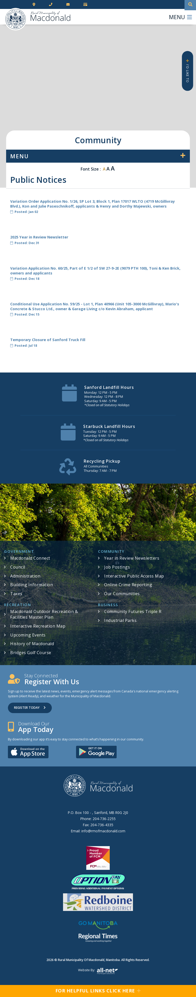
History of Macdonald (32, 643)
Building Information (31, 584)
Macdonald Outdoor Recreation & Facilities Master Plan (44, 614)
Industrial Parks (120, 620)
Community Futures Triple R (132, 611)
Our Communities (122, 593)
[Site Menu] (98, 156)
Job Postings (117, 567)
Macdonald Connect (30, 558)
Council (17, 567)
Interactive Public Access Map (134, 576)
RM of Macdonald (15, 19)
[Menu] (180, 16)
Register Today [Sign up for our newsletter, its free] (30, 707)
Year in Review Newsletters (131, 558)
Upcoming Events (28, 635)
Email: (98, 830)
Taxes (16, 593)
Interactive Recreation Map (37, 626)
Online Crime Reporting (128, 584)
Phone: (98, 818)
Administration (25, 576)
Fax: (98, 824)
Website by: (98, 971)
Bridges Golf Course (30, 652)
